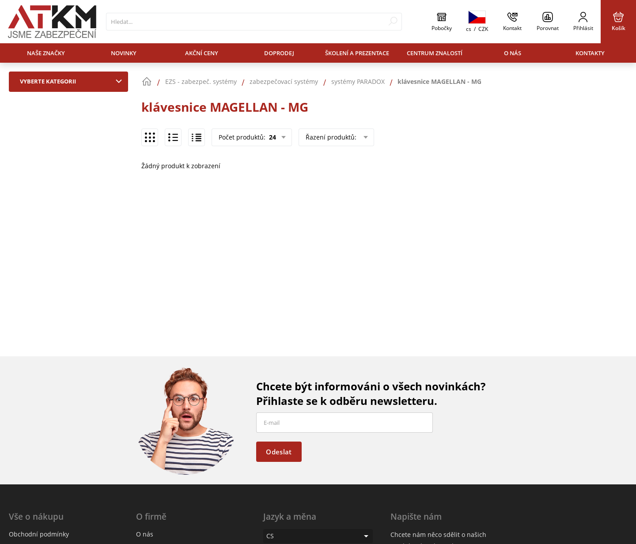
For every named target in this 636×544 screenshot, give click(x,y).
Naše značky (46, 53)
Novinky (123, 53)
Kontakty (590, 53)
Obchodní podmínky (39, 534)
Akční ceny (201, 53)
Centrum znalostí (434, 53)
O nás (512, 53)
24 (271, 137)
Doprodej (279, 53)
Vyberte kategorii (73, 81)
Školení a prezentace (357, 53)
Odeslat (279, 451)
